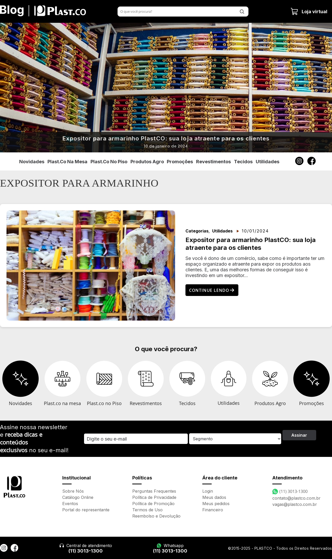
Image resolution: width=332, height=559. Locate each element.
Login (207, 491)
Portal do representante (85, 509)
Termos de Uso (147, 509)
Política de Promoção (153, 503)
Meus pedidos (216, 503)
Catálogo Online (77, 497)
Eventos (70, 503)
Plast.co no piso (109, 161)
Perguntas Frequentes (154, 491)
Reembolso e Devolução (156, 516)
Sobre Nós (73, 491)
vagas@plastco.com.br (294, 504)
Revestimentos (213, 161)
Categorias (197, 230)
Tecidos (243, 161)
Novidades (31, 161)
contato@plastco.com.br (296, 498)
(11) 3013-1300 (85, 551)
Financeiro (212, 509)
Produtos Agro (147, 161)
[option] (166, 87)
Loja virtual (309, 11)
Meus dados (214, 497)
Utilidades (267, 161)
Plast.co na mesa (67, 161)
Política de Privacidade (154, 497)
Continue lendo (212, 290)
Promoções (180, 161)
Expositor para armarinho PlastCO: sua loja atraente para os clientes (166, 138)
